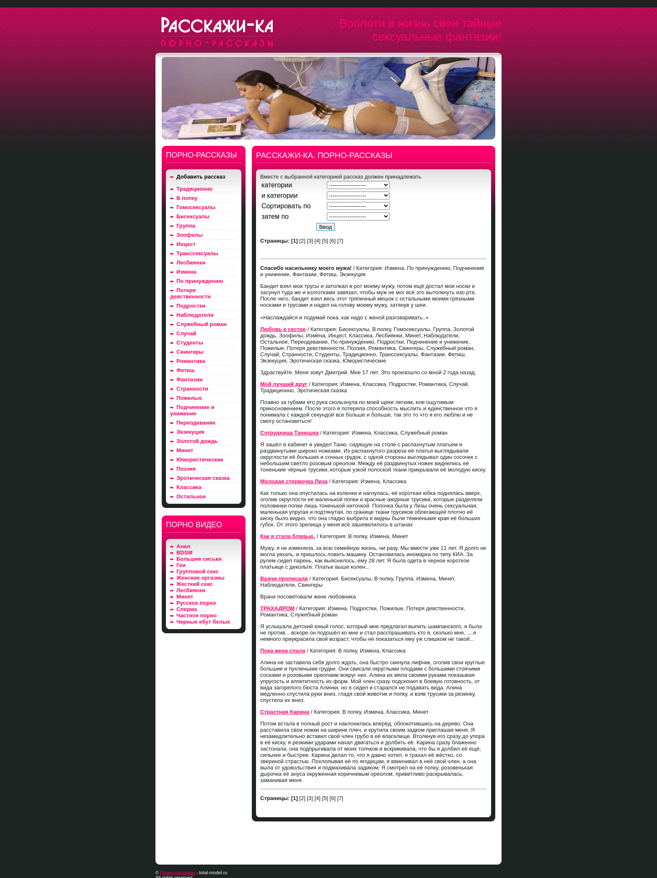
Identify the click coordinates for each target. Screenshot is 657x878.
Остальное (191, 496)
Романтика (190, 361)
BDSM (184, 552)
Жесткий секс (194, 584)
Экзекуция (190, 432)
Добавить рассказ (200, 177)
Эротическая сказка (203, 478)
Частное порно (196, 615)
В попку (186, 198)
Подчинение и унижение (192, 410)
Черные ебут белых (203, 622)
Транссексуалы (197, 253)
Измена (186, 272)
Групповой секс (197, 571)
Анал (183, 546)
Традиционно (194, 189)
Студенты (189, 342)
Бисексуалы (193, 216)
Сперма (186, 609)
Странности (192, 389)
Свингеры (190, 352)
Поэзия (186, 469)
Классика (189, 487)
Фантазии (189, 379)
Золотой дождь (197, 441)
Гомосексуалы (195, 207)
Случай (186, 333)
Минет (184, 450)
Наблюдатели (195, 315)
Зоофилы (189, 235)
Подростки (190, 306)
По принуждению (199, 281)
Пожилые (189, 398)
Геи (181, 565)
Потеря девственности (190, 293)
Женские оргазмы (200, 578)
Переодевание (195, 423)
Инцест (186, 244)
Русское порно (196, 603)
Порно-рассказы (177, 872)
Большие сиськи (199, 559)
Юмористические (199, 459)
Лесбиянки (190, 262)
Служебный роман (201, 324)
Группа (185, 226)
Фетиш (185, 370)
